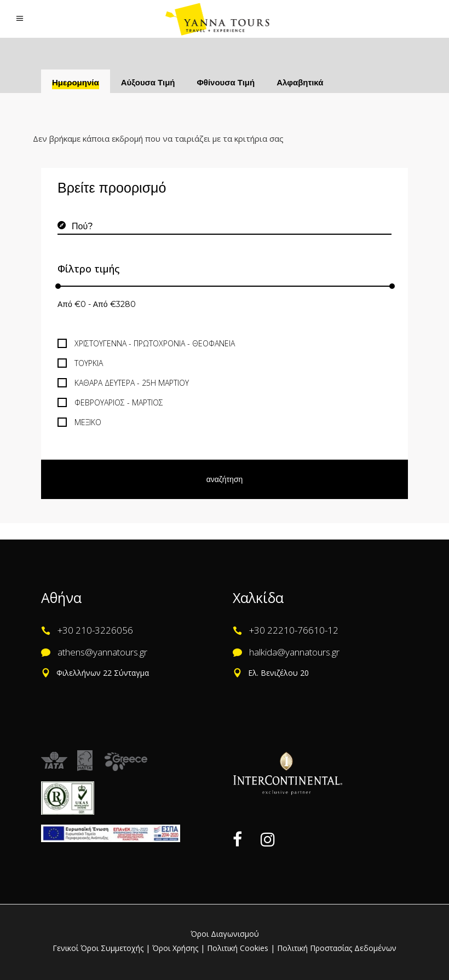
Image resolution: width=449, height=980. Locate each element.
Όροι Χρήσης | (178, 948)
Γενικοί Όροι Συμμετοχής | (102, 948)
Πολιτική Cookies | (240, 948)
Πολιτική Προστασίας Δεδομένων (335, 948)
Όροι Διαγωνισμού (225, 934)
